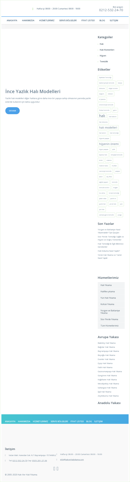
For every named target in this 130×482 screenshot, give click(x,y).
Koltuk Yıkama (107, 304)
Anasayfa (12, 20)
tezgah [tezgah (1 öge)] (115, 187)
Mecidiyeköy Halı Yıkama (108, 383)
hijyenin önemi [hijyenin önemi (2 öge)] (109, 144)
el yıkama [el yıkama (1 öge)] (102, 99)
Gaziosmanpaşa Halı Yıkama (110, 371)
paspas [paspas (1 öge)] (117, 171)
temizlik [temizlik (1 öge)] (114, 182)
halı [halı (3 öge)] (102, 115)
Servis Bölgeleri (68, 20)
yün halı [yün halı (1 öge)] (101, 209)
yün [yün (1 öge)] (121, 204)
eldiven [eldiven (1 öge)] (110, 94)
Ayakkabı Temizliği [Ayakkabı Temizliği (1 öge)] (105, 77)
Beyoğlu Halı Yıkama (106, 355)
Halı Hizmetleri (107, 49)
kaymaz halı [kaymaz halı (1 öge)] (103, 155)
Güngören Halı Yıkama (107, 375)
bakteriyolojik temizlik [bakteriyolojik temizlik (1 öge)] (106, 83)
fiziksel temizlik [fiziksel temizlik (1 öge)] (104, 110)
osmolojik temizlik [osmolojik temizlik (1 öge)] (105, 171)
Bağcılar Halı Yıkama (106, 347)
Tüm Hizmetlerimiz (110, 325)
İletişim (114, 20)
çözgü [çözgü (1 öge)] (120, 215)
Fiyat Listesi (88, 20)
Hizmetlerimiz (46, 20)
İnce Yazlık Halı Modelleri (32, 91)
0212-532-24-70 (111, 10)
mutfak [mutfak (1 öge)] (114, 166)
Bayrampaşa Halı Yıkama (108, 351)
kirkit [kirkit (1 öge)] (101, 160)
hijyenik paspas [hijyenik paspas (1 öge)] (104, 138)
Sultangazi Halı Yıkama (107, 387)
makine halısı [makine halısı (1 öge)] (103, 166)
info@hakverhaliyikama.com (72, 459)
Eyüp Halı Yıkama (105, 363)
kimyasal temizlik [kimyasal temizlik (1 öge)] (116, 155)
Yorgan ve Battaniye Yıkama (110, 311)
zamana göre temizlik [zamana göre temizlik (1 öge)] (106, 215)
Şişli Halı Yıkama (104, 391)
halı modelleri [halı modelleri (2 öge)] (108, 127)
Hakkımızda (28, 20)
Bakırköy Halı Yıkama (107, 343)
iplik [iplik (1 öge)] (113, 149)
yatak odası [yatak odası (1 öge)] (102, 198)
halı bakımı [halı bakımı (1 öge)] (112, 116)
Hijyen (103, 55)
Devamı (12, 110)
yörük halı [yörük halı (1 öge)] (113, 204)
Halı (101, 44)
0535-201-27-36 (39, 460)
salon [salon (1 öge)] (101, 177)
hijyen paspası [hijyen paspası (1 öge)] (103, 149)
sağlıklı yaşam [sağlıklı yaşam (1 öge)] (103, 182)
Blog (102, 20)
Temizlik (104, 61)
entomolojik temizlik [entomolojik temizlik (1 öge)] (106, 105)
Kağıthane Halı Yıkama (107, 379)
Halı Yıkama (106, 285)
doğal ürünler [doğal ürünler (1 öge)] (113, 88)
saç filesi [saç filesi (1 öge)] (109, 177)
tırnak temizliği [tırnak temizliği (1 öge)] (114, 193)
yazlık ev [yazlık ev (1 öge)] (113, 198)
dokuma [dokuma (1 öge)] (102, 88)
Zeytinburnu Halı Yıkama (108, 395)
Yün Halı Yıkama (108, 297)
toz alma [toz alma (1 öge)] (102, 193)
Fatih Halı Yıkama (105, 367)
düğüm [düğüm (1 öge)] (101, 94)
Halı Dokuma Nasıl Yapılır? (109, 251)
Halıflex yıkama (108, 291)
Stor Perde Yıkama (109, 319)
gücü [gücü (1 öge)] (115, 110)
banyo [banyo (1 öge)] (120, 83)
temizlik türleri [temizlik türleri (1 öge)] (104, 187)
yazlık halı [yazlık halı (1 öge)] (102, 204)
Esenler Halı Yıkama (106, 359)
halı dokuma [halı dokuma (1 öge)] (103, 122)
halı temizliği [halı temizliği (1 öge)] (114, 133)
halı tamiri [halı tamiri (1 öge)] (102, 133)
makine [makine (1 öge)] (109, 160)
